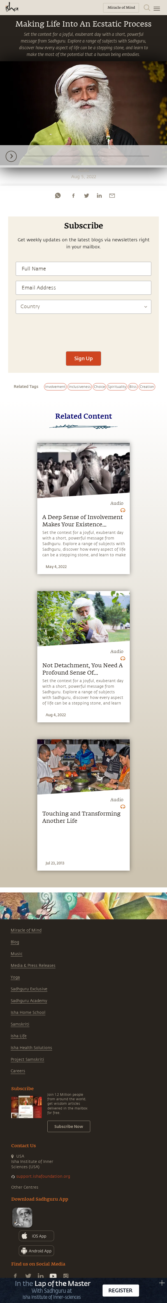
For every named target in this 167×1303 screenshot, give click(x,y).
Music (16, 954)
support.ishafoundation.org (43, 1176)
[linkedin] (99, 195)
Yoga (15, 977)
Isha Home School (28, 1012)
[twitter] (86, 195)
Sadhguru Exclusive (29, 989)
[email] (112, 195)
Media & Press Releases (33, 965)
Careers (18, 1071)
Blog (15, 942)
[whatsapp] (57, 195)
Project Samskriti (27, 1059)
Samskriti (20, 1024)
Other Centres (24, 1187)
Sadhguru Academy (29, 1001)
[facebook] (73, 195)
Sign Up (83, 358)
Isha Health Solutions (31, 1048)
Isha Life (19, 1036)
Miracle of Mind (26, 930)
